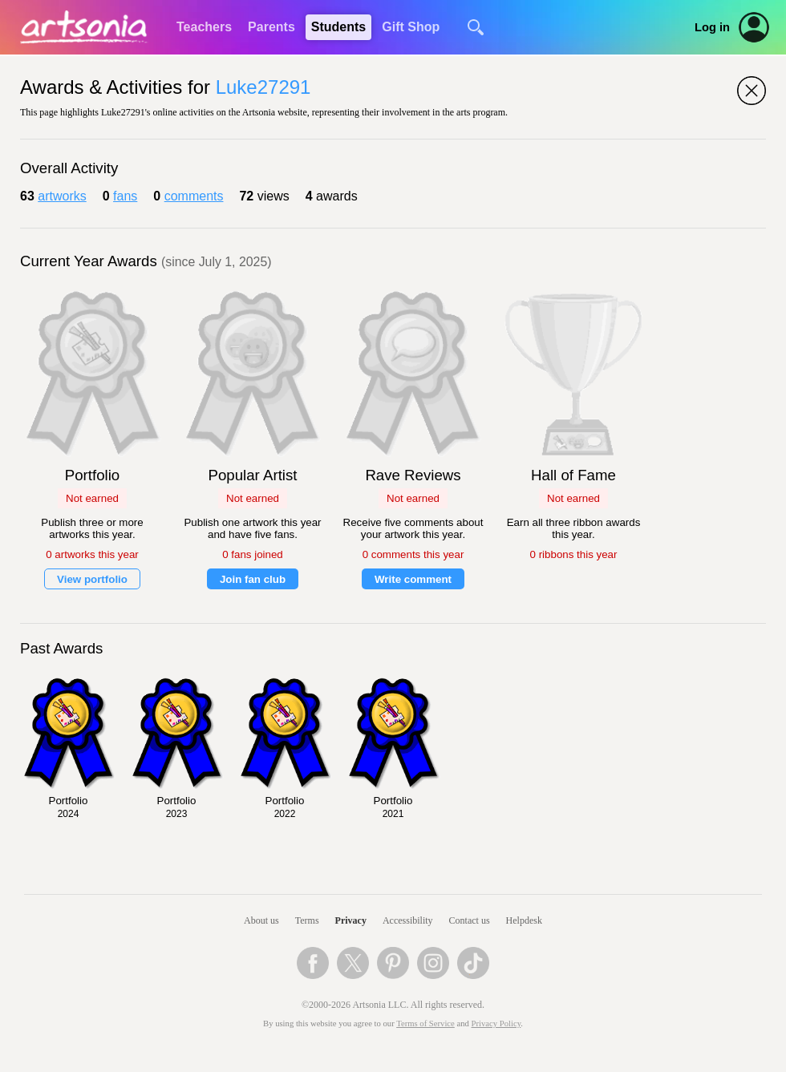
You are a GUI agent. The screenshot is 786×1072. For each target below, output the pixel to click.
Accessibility (408, 920)
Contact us (469, 920)
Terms (307, 920)
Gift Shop (411, 27)
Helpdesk (524, 920)
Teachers (204, 27)
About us (261, 920)
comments (194, 196)
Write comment (413, 579)
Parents (271, 27)
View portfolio (92, 579)
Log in (712, 27)
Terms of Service (425, 1023)
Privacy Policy (496, 1023)
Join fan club (253, 579)
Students (338, 27)
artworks (62, 196)
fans (125, 196)
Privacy (351, 920)
